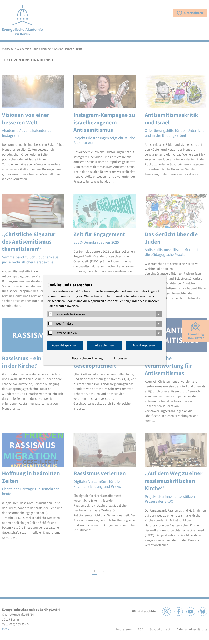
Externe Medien (66, 333)
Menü (202, 8)
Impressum (121, 358)
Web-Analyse (64, 323)
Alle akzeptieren (144, 345)
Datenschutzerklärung (87, 358)
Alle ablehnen (104, 345)
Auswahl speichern (65, 345)
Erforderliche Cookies (70, 314)
